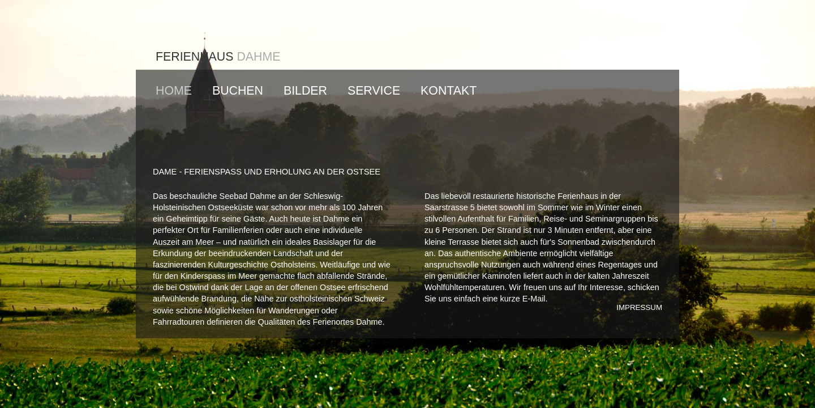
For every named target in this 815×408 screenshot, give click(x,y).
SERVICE (374, 90)
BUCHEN (237, 90)
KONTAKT (449, 90)
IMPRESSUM (639, 307)
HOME (174, 90)
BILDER (305, 90)
